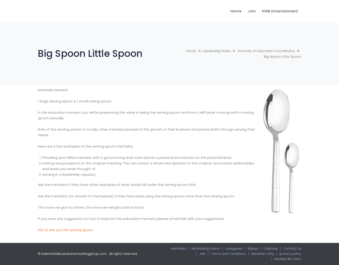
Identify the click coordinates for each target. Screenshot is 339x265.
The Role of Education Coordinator (266, 50)
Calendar (271, 248)
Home (191, 50)
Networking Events (206, 248)
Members (178, 248)
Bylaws (253, 248)
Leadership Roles (217, 50)
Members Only (262, 253)
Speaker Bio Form (287, 259)
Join (202, 253)
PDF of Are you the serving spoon (65, 230)
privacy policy (290, 253)
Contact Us (292, 248)
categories (234, 248)
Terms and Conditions (228, 253)
